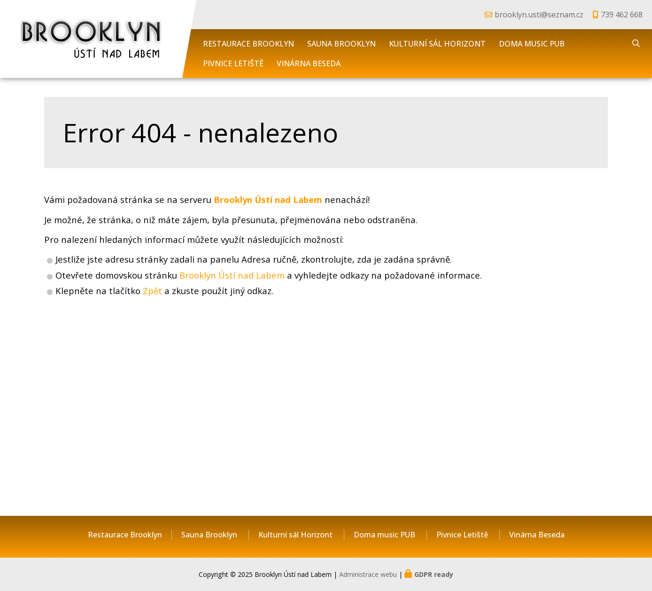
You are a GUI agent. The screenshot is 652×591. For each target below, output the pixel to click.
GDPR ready (433, 574)
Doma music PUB (532, 44)
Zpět (152, 290)
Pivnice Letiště (233, 63)
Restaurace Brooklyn (248, 44)
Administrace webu (368, 574)
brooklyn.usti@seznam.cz (539, 14)
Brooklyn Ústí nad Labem (232, 275)
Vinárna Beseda (309, 63)
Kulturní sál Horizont (437, 44)
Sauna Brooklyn (341, 44)
